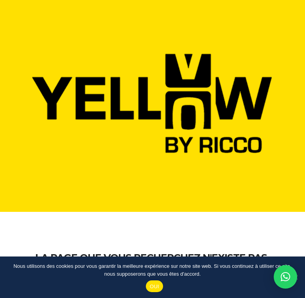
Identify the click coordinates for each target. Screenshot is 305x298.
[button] (285, 277)
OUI (154, 286)
